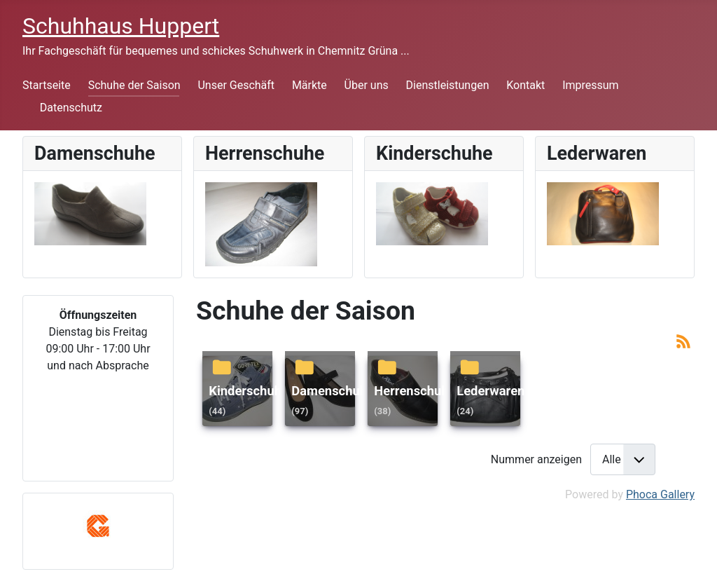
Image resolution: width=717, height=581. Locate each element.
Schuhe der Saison (134, 85)
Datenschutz (71, 107)
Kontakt (525, 85)
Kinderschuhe (248, 390)
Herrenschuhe (414, 390)
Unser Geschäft (235, 85)
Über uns (366, 85)
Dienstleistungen (447, 85)
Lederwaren (490, 390)
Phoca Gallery (660, 494)
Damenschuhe (332, 390)
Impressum (590, 85)
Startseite (46, 85)
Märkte (309, 85)
